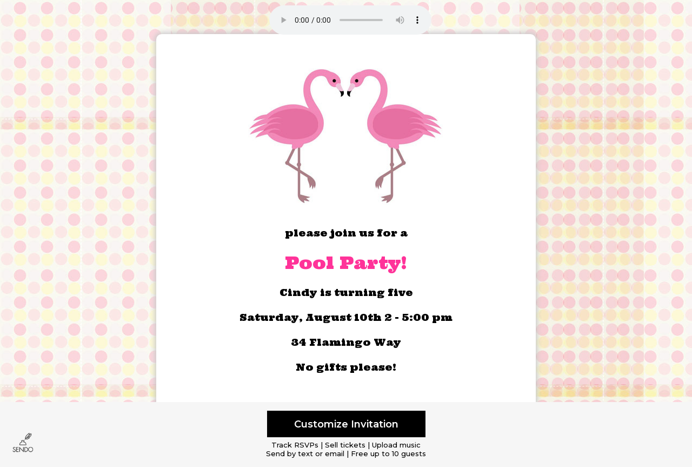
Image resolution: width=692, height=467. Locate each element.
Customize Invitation (346, 424)
